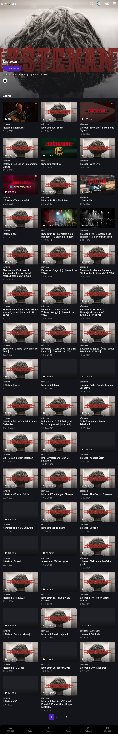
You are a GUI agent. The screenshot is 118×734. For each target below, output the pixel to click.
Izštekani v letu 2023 (14, 597)
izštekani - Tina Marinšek (16, 200)
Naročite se (12, 68)
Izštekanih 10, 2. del (13, 667)
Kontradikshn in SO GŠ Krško (18, 527)
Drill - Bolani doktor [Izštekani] (18, 457)
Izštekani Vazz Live (51, 164)
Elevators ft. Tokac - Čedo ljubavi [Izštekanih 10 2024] (97, 350)
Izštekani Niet (10, 234)
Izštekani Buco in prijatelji (54, 634)
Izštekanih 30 (10, 701)
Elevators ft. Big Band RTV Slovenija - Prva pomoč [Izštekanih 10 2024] (93, 312)
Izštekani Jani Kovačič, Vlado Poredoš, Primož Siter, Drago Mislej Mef (56, 704)
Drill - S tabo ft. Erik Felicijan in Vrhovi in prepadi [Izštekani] (57, 423)
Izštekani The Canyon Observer (57, 494)
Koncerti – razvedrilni (90, 631)
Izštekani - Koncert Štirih (16, 494)
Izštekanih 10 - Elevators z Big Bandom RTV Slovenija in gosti (57, 235)
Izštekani (7, 124)
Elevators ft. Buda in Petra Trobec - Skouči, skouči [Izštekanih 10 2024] (20, 312)
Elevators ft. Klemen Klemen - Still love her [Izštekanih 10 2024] (97, 272)
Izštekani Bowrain (89, 527)
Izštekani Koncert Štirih (92, 457)
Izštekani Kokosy (12, 385)
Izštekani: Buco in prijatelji (16, 634)
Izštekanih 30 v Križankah (93, 667)
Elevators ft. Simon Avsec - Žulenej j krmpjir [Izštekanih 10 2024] (57, 312)
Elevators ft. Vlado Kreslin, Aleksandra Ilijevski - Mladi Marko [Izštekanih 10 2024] (17, 273)
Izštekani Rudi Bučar (13, 127)
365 (8, 3)
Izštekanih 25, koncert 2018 (55, 667)
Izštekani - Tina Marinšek (54, 200)
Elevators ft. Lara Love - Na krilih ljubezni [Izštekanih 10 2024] (58, 350)
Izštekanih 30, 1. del (90, 634)
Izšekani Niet (86, 200)
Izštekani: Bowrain (12, 561)
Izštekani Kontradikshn (53, 527)
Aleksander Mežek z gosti (54, 561)
